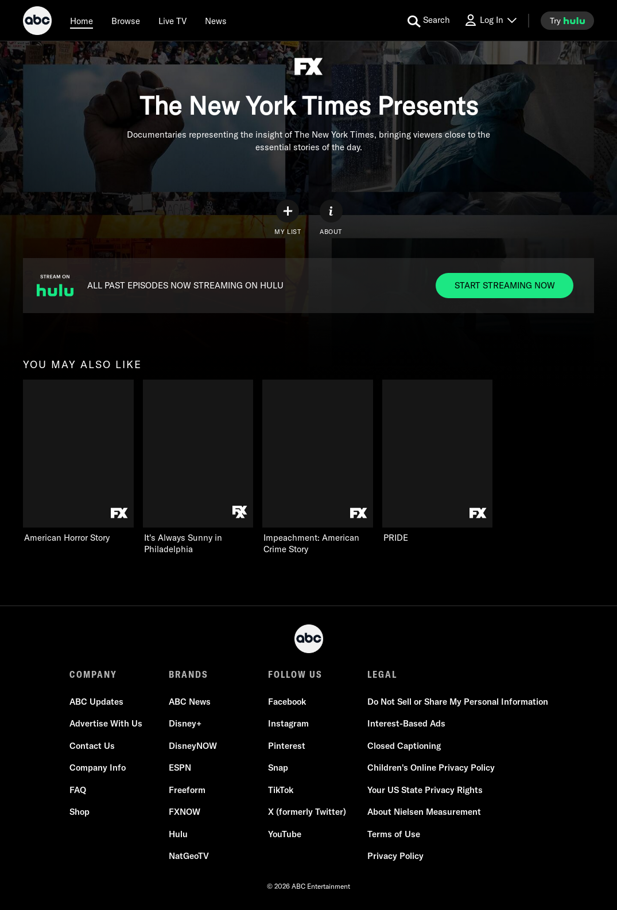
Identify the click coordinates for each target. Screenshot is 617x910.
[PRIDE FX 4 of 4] (437, 462)
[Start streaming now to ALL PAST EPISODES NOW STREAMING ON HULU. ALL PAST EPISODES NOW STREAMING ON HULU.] (504, 285)
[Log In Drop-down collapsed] (490, 20)
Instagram (288, 723)
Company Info (97, 767)
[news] (216, 21)
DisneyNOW (193, 745)
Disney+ (185, 723)
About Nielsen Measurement (424, 811)
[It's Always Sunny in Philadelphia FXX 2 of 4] (198, 467)
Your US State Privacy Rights (425, 789)
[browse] (125, 21)
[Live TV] (172, 21)
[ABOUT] (331, 218)
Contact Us (92, 745)
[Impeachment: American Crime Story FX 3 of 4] (317, 467)
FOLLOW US (295, 674)
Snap (278, 767)
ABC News (190, 701)
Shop (79, 811)
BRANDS (188, 674)
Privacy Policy (395, 855)
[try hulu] (567, 20)
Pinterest (286, 745)
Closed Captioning (404, 745)
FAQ (77, 789)
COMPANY (93, 674)
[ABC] (37, 22)
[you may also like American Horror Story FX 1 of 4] (78, 462)
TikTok (280, 789)
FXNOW (184, 811)
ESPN (180, 767)
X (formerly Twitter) (307, 811)
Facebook (287, 701)
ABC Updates (96, 701)
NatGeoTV (189, 855)
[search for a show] (429, 21)
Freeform (187, 789)
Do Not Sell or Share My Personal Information (457, 701)
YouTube (284, 834)
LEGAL (382, 674)
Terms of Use (393, 834)
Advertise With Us (105, 723)
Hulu (178, 834)
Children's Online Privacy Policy (431, 767)
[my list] (287, 218)
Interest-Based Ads (406, 723)
